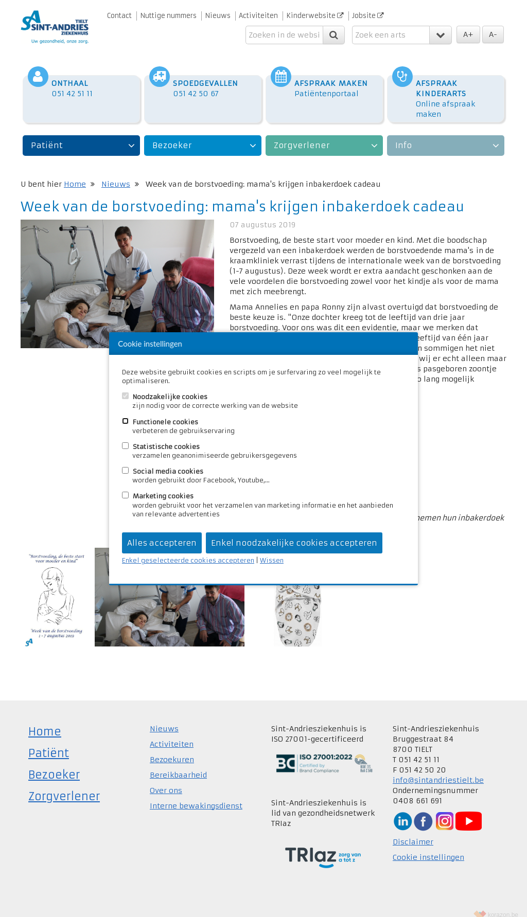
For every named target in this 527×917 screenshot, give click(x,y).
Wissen (272, 560)
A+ (468, 34)
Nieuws (218, 16)
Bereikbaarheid (178, 764)
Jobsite (368, 16)
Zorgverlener (302, 135)
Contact (119, 16)
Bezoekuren (172, 749)
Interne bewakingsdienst (196, 795)
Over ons (166, 780)
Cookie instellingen (428, 847)
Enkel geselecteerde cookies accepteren (188, 560)
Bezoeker (172, 135)
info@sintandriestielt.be (438, 770)
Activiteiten (258, 16)
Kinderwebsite (315, 16)
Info (403, 135)
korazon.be (503, 904)
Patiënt (47, 135)
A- (493, 34)
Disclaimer (413, 831)
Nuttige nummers (168, 16)
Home (75, 173)
